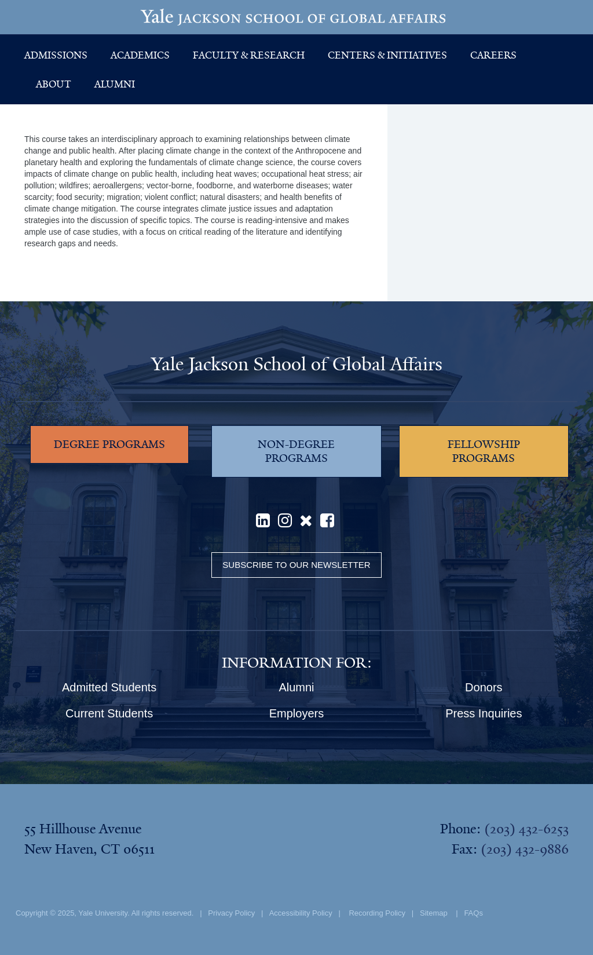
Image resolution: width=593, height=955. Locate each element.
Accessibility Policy (300, 913)
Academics (140, 55)
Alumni (114, 84)
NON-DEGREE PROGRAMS (296, 451)
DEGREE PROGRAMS (109, 444)
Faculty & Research (249, 55)
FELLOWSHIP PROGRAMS (484, 451)
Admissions (55, 55)
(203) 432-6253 (526, 828)
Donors (483, 687)
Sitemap (434, 913)
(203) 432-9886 (525, 849)
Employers (296, 713)
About (53, 84)
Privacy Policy (231, 913)
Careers (493, 55)
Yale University (102, 913)
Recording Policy (377, 913)
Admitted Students (109, 687)
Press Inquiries (483, 713)
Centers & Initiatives (387, 55)
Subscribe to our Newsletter (296, 565)
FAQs (473, 913)
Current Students (109, 713)
